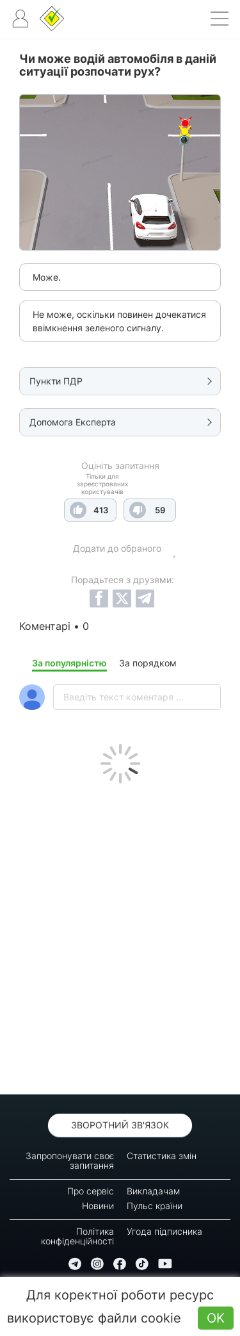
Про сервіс (90, 1191)
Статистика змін (161, 1155)
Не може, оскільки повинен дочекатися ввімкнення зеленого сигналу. (119, 321)
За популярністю (69, 662)
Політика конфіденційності (77, 1236)
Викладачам (153, 1191)
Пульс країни (154, 1205)
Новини (98, 1205)
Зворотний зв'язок (120, 1124)
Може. (47, 277)
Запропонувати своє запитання (70, 1160)
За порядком (148, 662)
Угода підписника (164, 1231)
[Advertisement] (120, 936)
